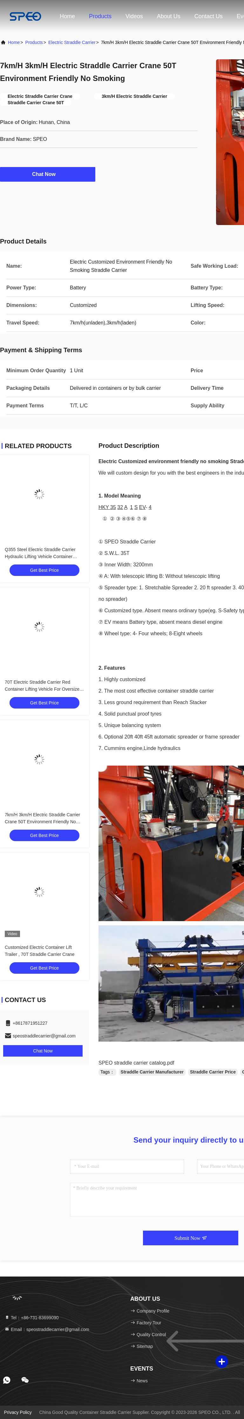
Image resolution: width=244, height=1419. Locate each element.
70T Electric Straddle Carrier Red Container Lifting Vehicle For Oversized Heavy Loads (43, 689)
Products (100, 16)
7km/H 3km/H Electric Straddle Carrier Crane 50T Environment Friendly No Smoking (42, 821)
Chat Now (47, 174)
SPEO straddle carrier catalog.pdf (136, 1063)
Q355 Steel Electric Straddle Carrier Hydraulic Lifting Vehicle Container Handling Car (40, 556)
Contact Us (208, 16)
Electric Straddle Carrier (72, 42)
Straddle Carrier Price (213, 1071)
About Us (168, 16)
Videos (134, 16)
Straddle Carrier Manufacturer (152, 1071)
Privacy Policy (18, 1412)
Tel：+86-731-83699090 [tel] (31, 1317)
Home (67, 16)
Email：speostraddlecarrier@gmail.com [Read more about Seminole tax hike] (46, 1329)
